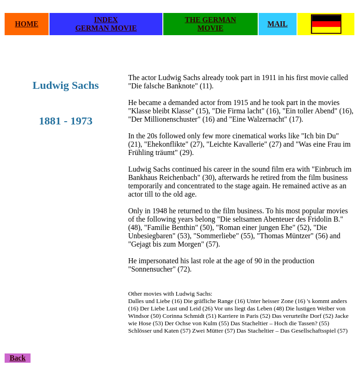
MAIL (277, 24)
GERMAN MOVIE (106, 28)
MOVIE (210, 28)
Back (18, 358)
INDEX (106, 20)
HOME (26, 24)
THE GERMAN (210, 20)
